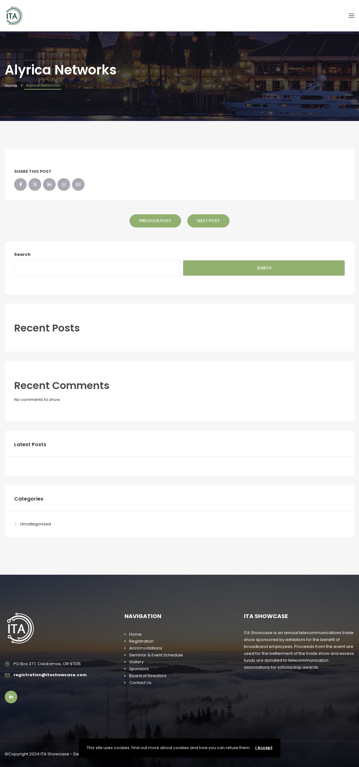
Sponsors (139, 669)
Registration (141, 641)
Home (11, 86)
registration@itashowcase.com (50, 675)
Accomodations (145, 648)
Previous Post (155, 221)
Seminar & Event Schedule (156, 655)
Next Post (208, 221)
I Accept (264, 747)
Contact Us (140, 683)
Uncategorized (35, 524)
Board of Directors (147, 676)
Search (22, 254)
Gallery (136, 662)
